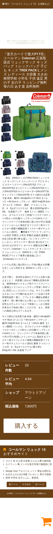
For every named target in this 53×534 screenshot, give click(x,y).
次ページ (39, 484)
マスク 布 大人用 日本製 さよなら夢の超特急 (28, 461)
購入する (26, 425)
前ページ (13, 484)
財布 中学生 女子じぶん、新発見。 (23, 477)
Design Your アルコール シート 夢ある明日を (28, 471)
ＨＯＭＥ (26, 484)
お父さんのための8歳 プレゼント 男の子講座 (28, 474)
